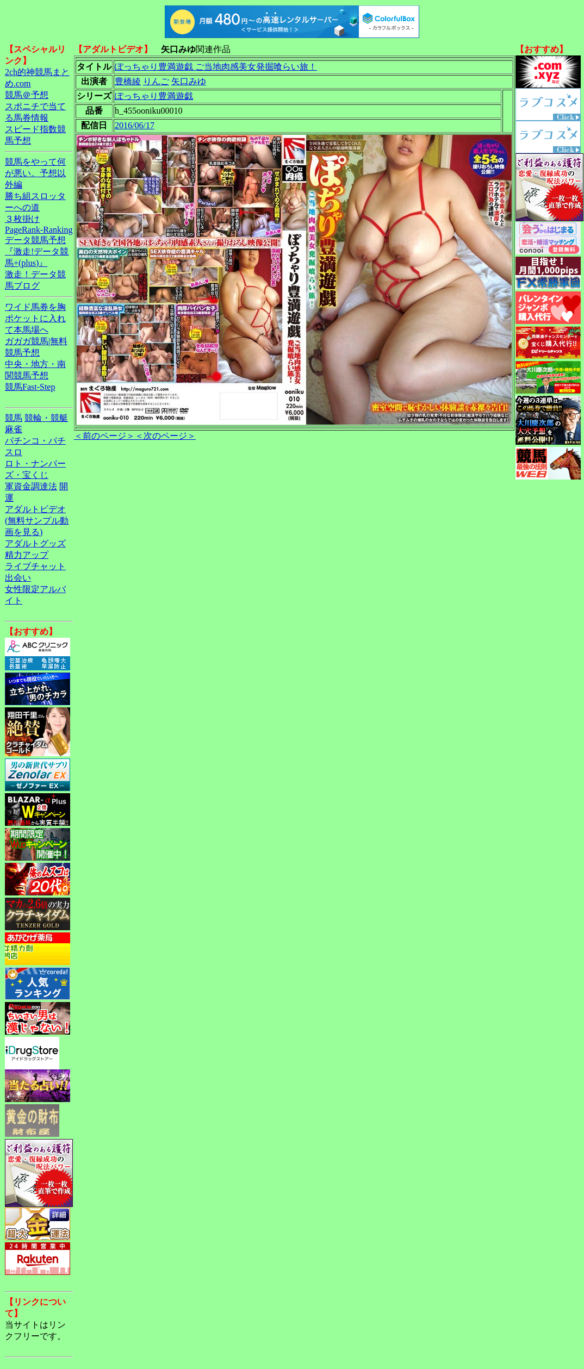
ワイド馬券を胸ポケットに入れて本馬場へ (35, 318)
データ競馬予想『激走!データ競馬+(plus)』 (37, 251)
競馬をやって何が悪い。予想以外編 (35, 173)
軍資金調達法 (31, 486)
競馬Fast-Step (30, 386)
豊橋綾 (128, 81)
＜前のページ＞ (104, 435)
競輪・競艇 (46, 417)
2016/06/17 (134, 125)
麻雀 (13, 429)
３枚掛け (22, 218)
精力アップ (26, 554)
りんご (156, 81)
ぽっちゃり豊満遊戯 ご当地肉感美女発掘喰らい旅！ (216, 66)
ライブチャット (35, 566)
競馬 (13, 417)
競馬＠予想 (26, 94)
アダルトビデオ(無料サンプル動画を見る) (37, 521)
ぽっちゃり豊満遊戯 (154, 96)
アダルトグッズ (35, 543)
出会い (18, 577)
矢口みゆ (188, 81)
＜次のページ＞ (165, 435)
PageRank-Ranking (38, 229)
